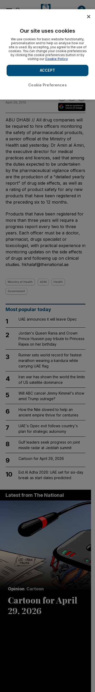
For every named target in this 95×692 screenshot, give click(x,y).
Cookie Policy (56, 59)
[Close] (88, 16)
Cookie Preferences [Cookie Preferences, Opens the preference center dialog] (47, 85)
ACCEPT (47, 70)
